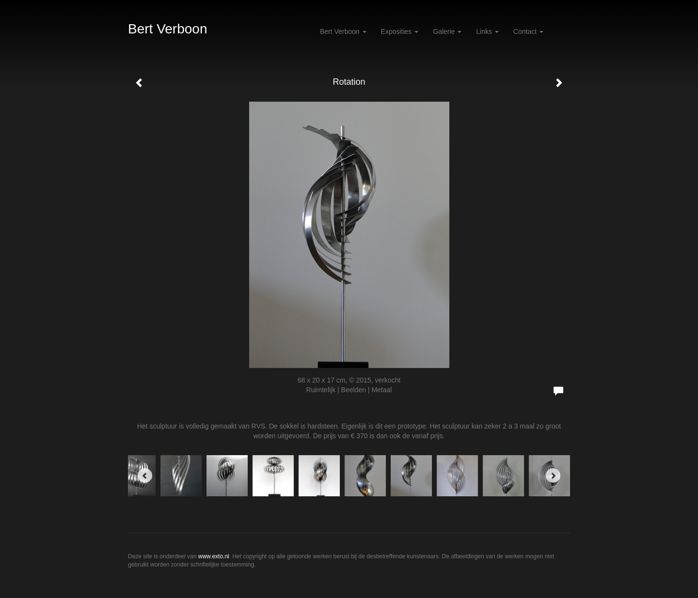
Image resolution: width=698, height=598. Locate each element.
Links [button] (487, 31)
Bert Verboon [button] (343, 31)
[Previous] (145, 475)
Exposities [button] (400, 31)
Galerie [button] (447, 31)
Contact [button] (528, 31)
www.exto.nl (213, 556)
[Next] (553, 475)
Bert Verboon (167, 28)
